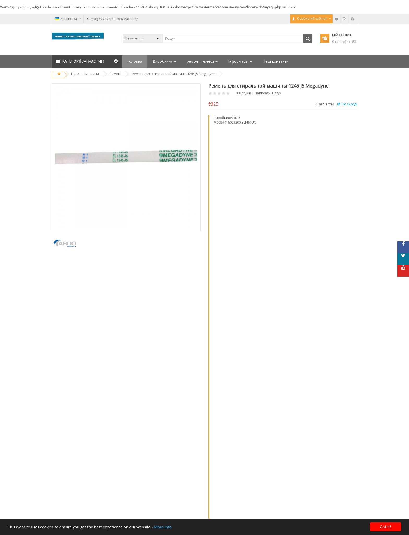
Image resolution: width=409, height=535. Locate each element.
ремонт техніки (202, 61)
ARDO (235, 117)
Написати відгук (268, 93)
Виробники (164, 61)
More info (163, 527)
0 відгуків (243, 93)
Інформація (240, 61)
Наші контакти (275, 61)
